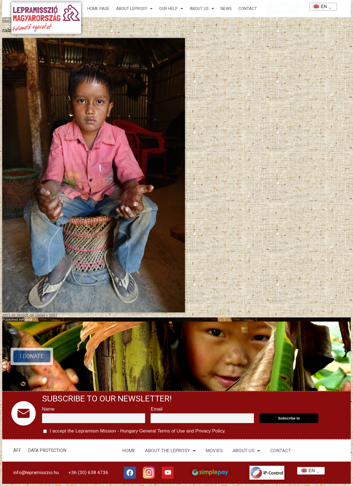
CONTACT (247, 8)
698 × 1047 (48, 315)
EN (318, 6)
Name (48, 409)
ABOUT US (246, 451)
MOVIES (214, 450)
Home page (98, 8)
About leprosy (134, 9)
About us (202, 9)
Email (157, 409)
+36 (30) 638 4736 (88, 472)
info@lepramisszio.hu (36, 472)
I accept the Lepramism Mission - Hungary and (134, 431)
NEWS (226, 8)
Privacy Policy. (210, 431)
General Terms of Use (162, 431)
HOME (128, 450)
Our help (171, 9)
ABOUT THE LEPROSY (170, 451)
